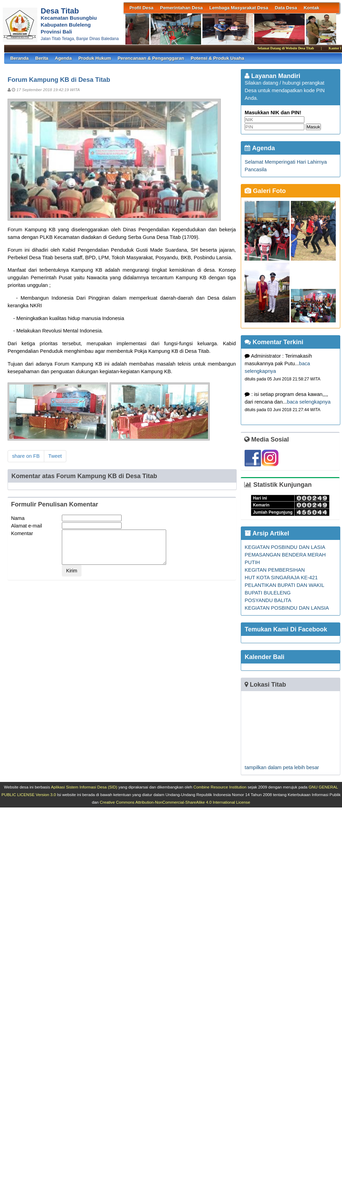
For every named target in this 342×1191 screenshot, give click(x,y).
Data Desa (286, 7)
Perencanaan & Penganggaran (150, 58)
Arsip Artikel (267, 533)
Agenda (63, 58)
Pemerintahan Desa (181, 7)
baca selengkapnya (309, 402)
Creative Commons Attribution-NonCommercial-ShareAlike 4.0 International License (175, 802)
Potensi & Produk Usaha (217, 58)
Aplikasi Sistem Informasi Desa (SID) (84, 787)
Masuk (313, 126)
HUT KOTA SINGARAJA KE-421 (281, 577)
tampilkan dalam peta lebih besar (282, 767)
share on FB (26, 456)
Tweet (55, 456)
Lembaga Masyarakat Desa (238, 7)
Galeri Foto (265, 190)
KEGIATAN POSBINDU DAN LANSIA (287, 608)
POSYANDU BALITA (268, 600)
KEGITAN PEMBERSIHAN (275, 570)
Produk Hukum (94, 58)
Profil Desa (142, 7)
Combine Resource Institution (220, 787)
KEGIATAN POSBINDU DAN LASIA (285, 547)
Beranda (19, 58)
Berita (41, 58)
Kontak (311, 7)
